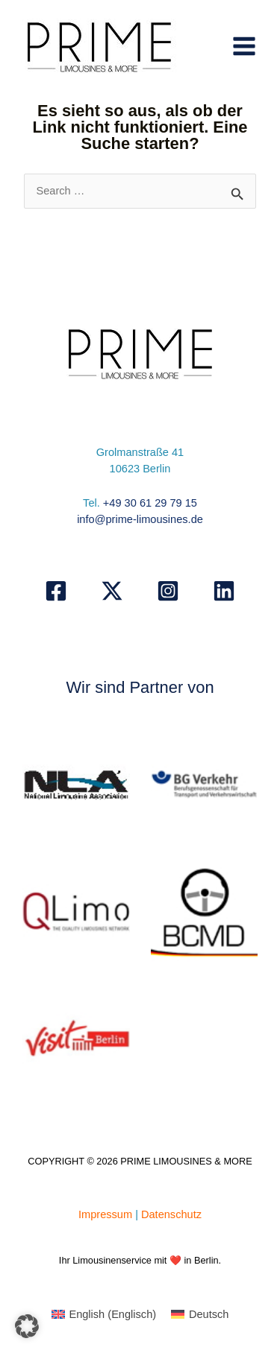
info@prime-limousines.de (140, 519)
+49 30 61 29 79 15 (150, 503)
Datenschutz (171, 1214)
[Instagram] (168, 591)
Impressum (105, 1214)
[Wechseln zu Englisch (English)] (104, 1314)
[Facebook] (56, 591)
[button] (27, 1326)
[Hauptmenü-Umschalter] (244, 46)
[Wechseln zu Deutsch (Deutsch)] (200, 1314)
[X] (112, 591)
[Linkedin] (224, 591)
